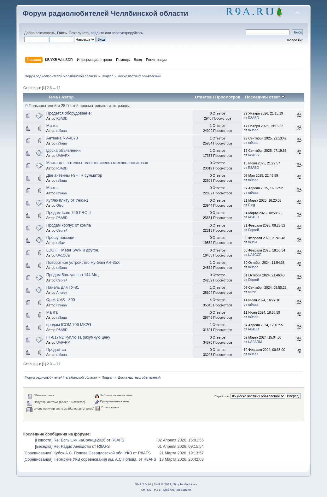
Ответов (203, 97)
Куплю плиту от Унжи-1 (67, 200)
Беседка (43, 446)
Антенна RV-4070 (62, 138)
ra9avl (61, 243)
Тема (53, 97)
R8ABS (253, 155)
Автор (67, 97)
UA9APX (63, 155)
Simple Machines (185, 484)
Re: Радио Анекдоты (72, 446)
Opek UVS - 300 (60, 300)
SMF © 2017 (162, 484)
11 (59, 88)
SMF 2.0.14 (143, 484)
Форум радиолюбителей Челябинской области (105, 13)
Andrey (61, 292)
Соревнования (38, 453)
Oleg (59, 205)
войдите (97, 33)
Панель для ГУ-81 (62, 287)
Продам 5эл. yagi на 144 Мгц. (73, 275)
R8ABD (61, 118)
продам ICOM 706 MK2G (68, 324)
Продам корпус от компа (68, 225)
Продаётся (56, 349)
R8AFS (118, 440)
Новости (43, 440)
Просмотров (227, 97)
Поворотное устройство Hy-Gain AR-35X (83, 262)
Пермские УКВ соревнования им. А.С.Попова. (95, 459)
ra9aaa (61, 131)
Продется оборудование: (69, 113)
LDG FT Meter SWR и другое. (72, 250)
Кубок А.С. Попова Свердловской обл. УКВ (93, 453)
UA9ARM (63, 342)
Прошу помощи (60, 237)
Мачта (52, 125)
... (54, 88)
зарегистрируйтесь (127, 33)
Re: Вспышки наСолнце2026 (79, 440)
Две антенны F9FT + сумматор (74, 175)
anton (252, 292)
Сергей (61, 230)
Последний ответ (265, 97)
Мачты (52, 188)
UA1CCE (63, 255)
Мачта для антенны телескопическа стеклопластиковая (97, 163)
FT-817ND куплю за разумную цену (78, 337)
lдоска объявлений (63, 150)
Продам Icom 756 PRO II (68, 212)
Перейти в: (222, 396)
